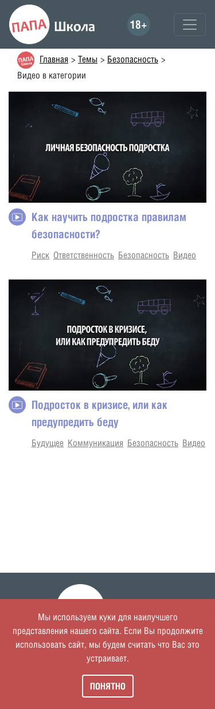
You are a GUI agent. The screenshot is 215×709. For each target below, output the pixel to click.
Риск (40, 255)
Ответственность (83, 255)
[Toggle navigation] (190, 24)
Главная (54, 59)
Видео (184, 255)
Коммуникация (95, 443)
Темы (87, 59)
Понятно (108, 686)
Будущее (48, 443)
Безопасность (132, 59)
